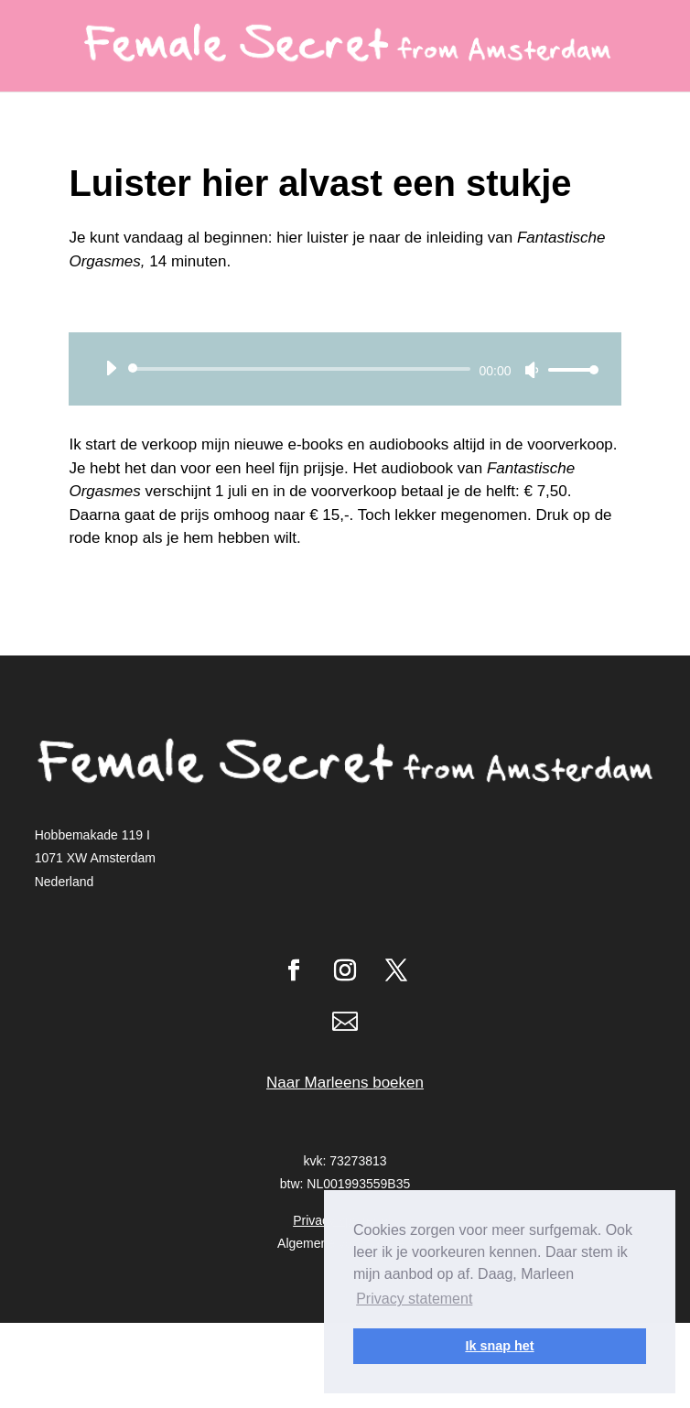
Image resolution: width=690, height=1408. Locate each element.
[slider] (302, 369)
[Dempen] (531, 370)
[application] (344, 369)
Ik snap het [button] (499, 1345)
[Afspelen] (110, 368)
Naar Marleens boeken (345, 1082)
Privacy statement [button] (414, 1298)
